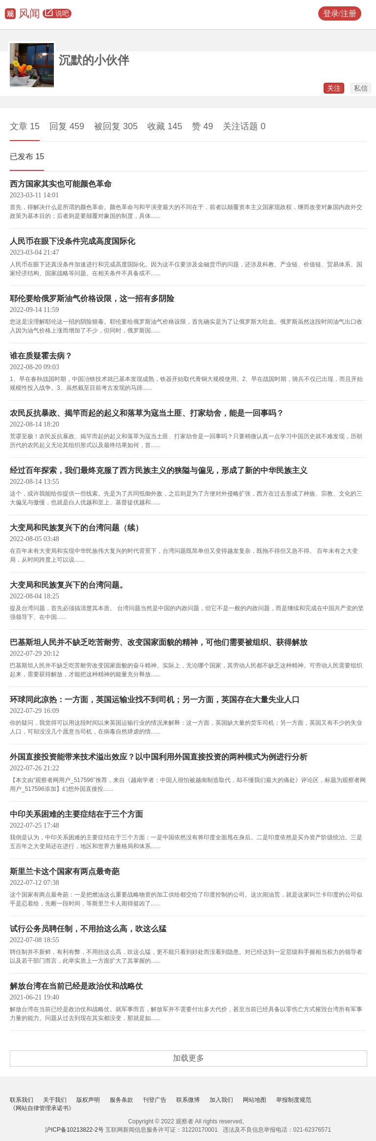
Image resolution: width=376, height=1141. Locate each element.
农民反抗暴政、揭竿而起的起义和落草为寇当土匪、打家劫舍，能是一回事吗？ (147, 413)
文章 (25, 126)
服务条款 (121, 1099)
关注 (334, 88)
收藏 (164, 126)
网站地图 (254, 1099)
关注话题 (244, 126)
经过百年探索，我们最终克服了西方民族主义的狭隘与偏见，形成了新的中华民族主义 (158, 470)
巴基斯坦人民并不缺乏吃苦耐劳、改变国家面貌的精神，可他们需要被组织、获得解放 (158, 642)
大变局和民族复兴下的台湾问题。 (68, 585)
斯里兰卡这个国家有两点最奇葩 (64, 871)
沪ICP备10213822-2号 (74, 1129)
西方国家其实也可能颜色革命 (61, 184)
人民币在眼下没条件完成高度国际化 (72, 241)
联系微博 (188, 1099)
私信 (361, 88)
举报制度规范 (293, 1099)
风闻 (29, 13)
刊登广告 (154, 1099)
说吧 (57, 14)
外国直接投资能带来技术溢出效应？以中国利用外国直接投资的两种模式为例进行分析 (158, 757)
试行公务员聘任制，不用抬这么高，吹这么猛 (88, 929)
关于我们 (55, 1099)
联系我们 (21, 1099)
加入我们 (221, 1099)
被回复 (116, 126)
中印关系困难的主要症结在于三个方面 (76, 814)
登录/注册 (339, 13)
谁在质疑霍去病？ (41, 356)
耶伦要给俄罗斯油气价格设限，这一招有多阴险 (92, 298)
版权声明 (88, 1099)
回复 (66, 126)
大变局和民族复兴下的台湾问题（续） (76, 527)
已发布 (27, 156)
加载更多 (188, 1058)
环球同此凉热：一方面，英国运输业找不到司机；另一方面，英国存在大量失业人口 (155, 699)
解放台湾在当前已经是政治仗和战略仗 (76, 986)
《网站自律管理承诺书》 (42, 1108)
